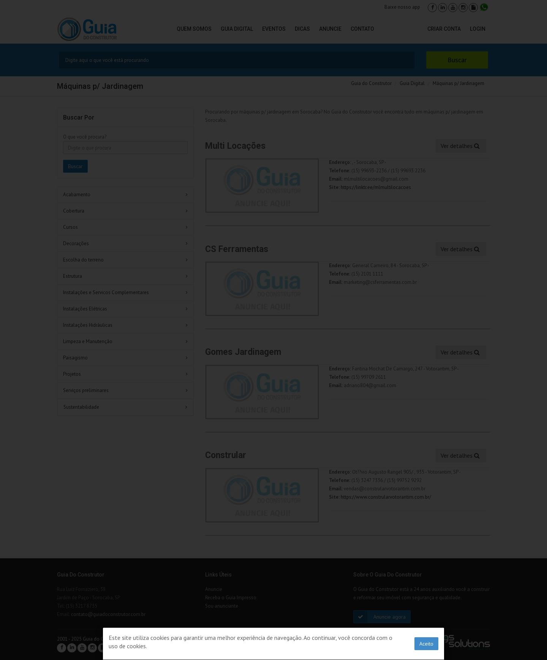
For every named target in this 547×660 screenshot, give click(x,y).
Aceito (426, 643)
